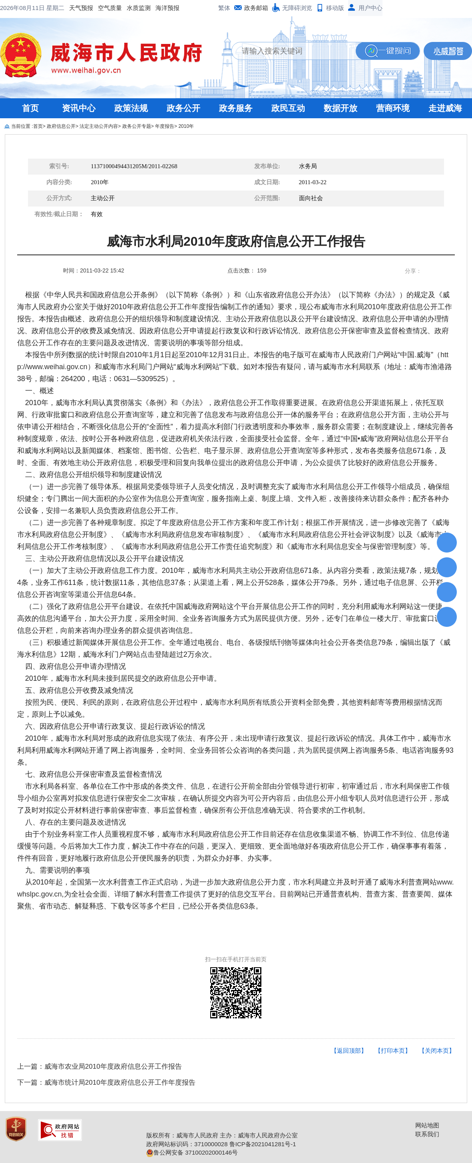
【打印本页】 (393, 1050)
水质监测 (74, 7)
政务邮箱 (256, 7)
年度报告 (164, 126)
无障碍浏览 (297, 7)
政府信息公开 (61, 126)
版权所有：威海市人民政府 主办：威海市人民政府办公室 (222, 1135)
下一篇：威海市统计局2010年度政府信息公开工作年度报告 (106, 1082)
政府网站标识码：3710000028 (186, 1144)
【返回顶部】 (349, 1050)
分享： (413, 271)
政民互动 (288, 108)
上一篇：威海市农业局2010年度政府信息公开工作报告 (99, 1066)
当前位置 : (22, 126)
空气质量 (46, 7)
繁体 (224, 7)
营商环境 (393, 108)
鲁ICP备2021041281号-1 (262, 1144)
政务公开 (183, 108)
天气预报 (17, 7)
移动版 (335, 7)
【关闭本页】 (437, 1050)
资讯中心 (79, 108)
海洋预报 (103, 7)
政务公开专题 (136, 126)
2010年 (186, 126)
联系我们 (427, 1134)
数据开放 (340, 108)
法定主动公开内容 (99, 126)
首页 (30, 108)
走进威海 (445, 108)
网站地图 (427, 1125)
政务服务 (236, 108)
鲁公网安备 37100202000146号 (192, 1152)
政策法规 (131, 108)
